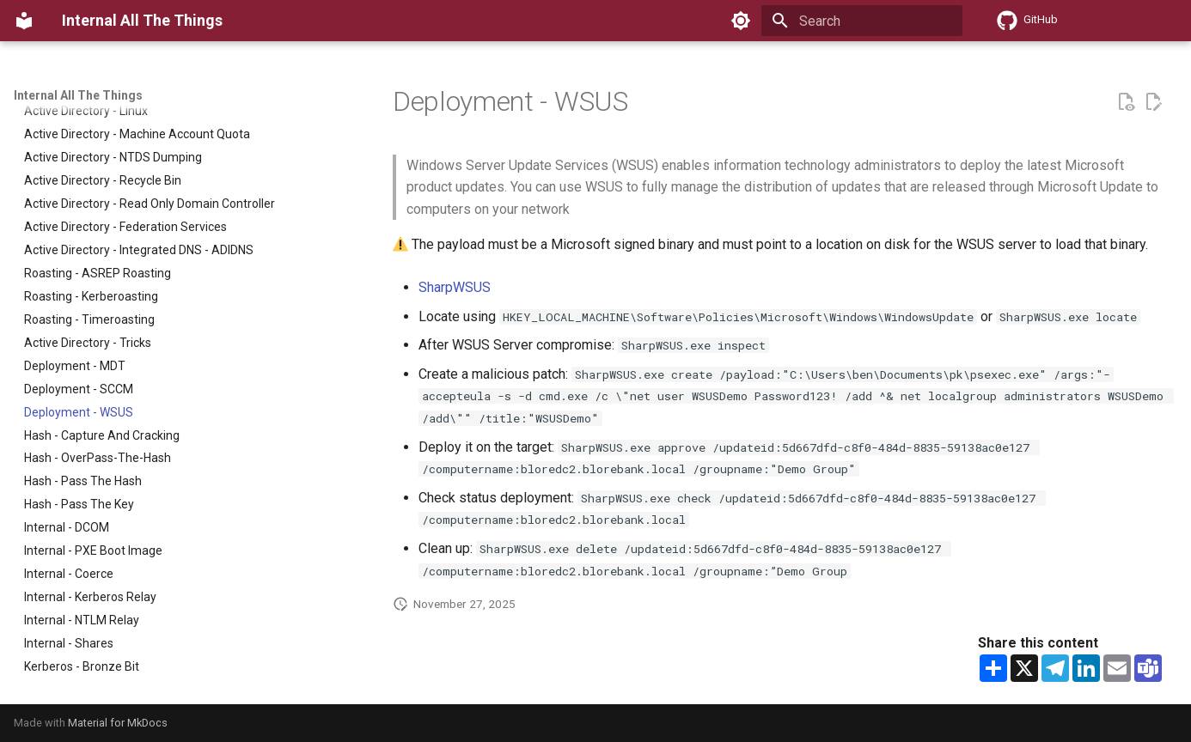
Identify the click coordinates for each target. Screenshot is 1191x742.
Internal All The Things (78, 95)
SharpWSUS (454, 287)
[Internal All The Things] (24, 20)
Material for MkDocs (118, 722)
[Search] (861, 20)
